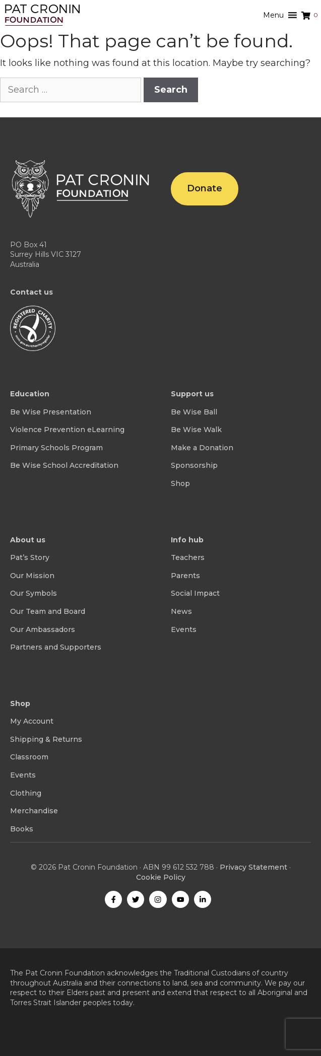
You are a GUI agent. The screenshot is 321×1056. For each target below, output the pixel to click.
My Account (31, 721)
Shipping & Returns (46, 739)
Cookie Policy (160, 877)
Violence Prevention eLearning (67, 429)
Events (184, 629)
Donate (204, 188)
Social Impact (195, 593)
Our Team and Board (47, 611)
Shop (180, 483)
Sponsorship (194, 465)
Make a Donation (202, 447)
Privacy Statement (253, 867)
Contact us (31, 292)
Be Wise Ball (194, 411)
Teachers (188, 557)
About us (27, 539)
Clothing (25, 793)
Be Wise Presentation (50, 411)
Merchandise (34, 810)
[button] (273, 15)
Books (21, 828)
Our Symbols (33, 593)
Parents (185, 575)
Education (29, 393)
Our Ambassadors (42, 629)
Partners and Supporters (55, 647)
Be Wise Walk (196, 429)
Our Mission (32, 575)
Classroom (29, 756)
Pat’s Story (29, 557)
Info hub (187, 539)
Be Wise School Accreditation (64, 465)
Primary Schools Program (56, 447)
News (181, 611)
